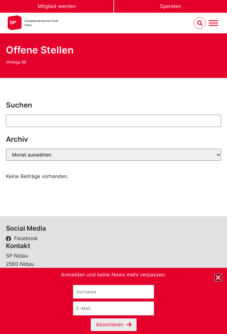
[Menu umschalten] (213, 23)
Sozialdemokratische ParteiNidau (41, 23)
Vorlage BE (16, 61)
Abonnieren (109, 325)
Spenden (170, 6)
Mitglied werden (57, 6)
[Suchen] (113, 121)
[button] (218, 278)
